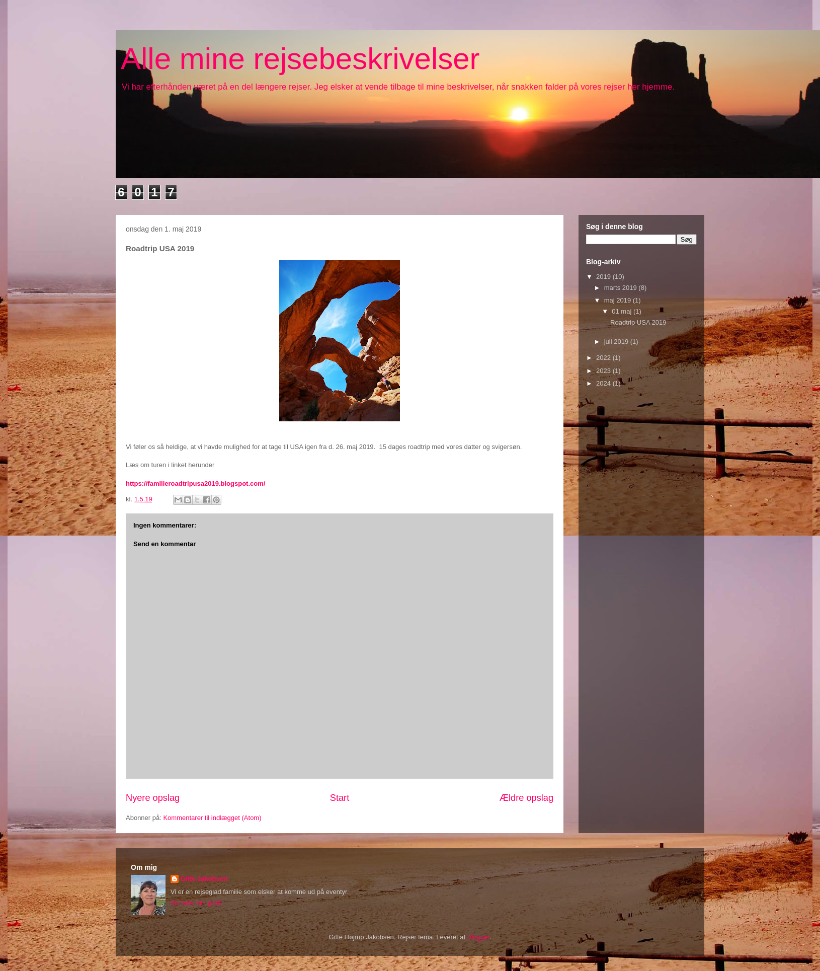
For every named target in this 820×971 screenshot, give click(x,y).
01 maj (622, 311)
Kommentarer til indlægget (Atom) (212, 817)
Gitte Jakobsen (204, 878)
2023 (604, 371)
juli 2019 (617, 341)
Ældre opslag (526, 798)
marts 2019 (621, 287)
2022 (604, 357)
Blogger (478, 937)
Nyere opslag (153, 798)
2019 (604, 276)
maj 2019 (618, 300)
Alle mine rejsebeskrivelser (300, 59)
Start (339, 798)
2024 (604, 383)
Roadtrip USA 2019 (638, 322)
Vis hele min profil (196, 903)
